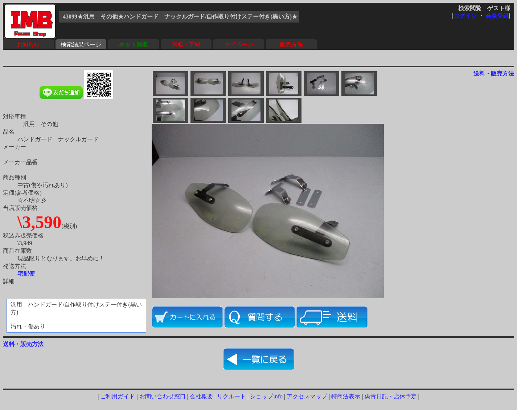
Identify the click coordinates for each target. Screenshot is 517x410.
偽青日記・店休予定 (391, 396)
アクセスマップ (307, 396)
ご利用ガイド (117, 396)
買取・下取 (186, 44)
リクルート (231, 396)
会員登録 (497, 16)
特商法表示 (345, 396)
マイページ (238, 44)
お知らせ (28, 44)
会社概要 (201, 396)
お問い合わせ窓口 (162, 396)
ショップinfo (266, 396)
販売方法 (291, 44)
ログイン (465, 16)
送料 (479, 73)
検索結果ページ (81, 44)
